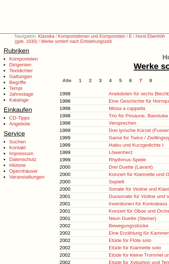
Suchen (17, 141)
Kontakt (17, 147)
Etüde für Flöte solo (130, 240)
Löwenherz (121, 152)
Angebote (19, 123)
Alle (66, 80)
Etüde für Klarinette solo (135, 247)
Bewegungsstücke (128, 225)
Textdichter (21, 70)
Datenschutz (22, 159)
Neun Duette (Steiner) (133, 218)
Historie (17, 165)
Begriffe (17, 82)
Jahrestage (21, 94)
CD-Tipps (19, 118)
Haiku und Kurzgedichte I (136, 145)
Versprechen (122, 123)
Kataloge (19, 100)
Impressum (21, 153)
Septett (116, 181)
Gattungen (20, 76)
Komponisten (23, 59)
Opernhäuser (23, 171)
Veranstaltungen (26, 177)
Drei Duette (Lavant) (131, 167)
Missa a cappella (127, 108)
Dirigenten (20, 64)
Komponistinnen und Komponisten (91, 36)
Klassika (46, 36)
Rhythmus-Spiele (127, 159)
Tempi (15, 88)
